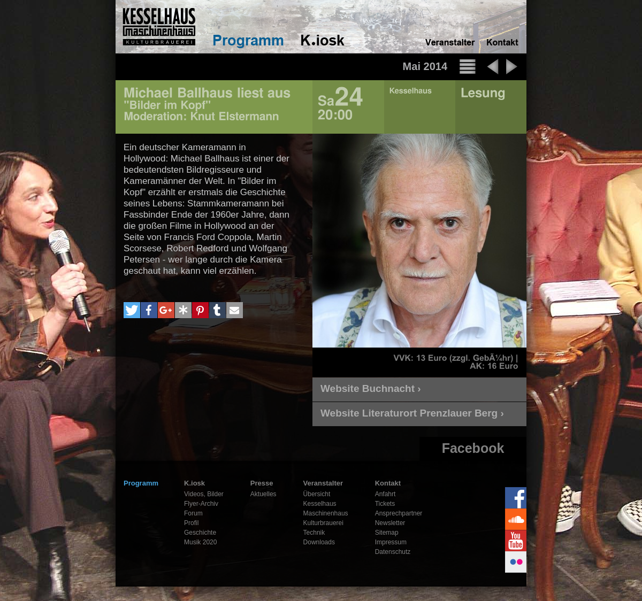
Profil (191, 523)
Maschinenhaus (325, 513)
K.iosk (194, 483)
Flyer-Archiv (201, 503)
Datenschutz (393, 552)
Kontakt (388, 483)
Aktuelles (263, 494)
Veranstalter (323, 483)
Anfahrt (385, 494)
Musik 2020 (200, 542)
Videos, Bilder (204, 494)
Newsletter (390, 523)
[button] (132, 310)
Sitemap (387, 532)
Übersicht (317, 494)
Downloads (319, 542)
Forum (193, 513)
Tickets (385, 503)
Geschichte (200, 532)
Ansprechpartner (399, 513)
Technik (314, 532)
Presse (261, 483)
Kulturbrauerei (323, 523)
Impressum (391, 542)
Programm (141, 483)
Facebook (473, 448)
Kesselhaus (320, 503)
